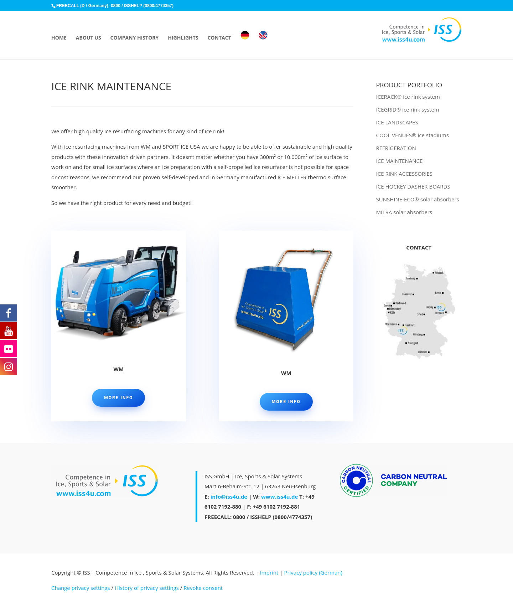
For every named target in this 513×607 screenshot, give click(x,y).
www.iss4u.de (279, 496)
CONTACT (219, 38)
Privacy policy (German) (313, 572)
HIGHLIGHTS (183, 38)
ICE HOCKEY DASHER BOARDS (413, 186)
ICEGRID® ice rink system (407, 109)
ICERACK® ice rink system (408, 96)
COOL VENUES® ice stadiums (412, 135)
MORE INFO (118, 398)
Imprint (269, 572)
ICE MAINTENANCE (399, 160)
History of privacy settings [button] (147, 587)
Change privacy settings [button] (80, 587)
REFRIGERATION (396, 147)
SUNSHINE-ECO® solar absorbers (417, 199)
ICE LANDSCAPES (397, 122)
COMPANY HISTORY (134, 38)
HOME (59, 38)
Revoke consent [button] (203, 587)
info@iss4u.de (229, 496)
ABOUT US (88, 38)
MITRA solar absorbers (404, 212)
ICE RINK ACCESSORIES (404, 173)
